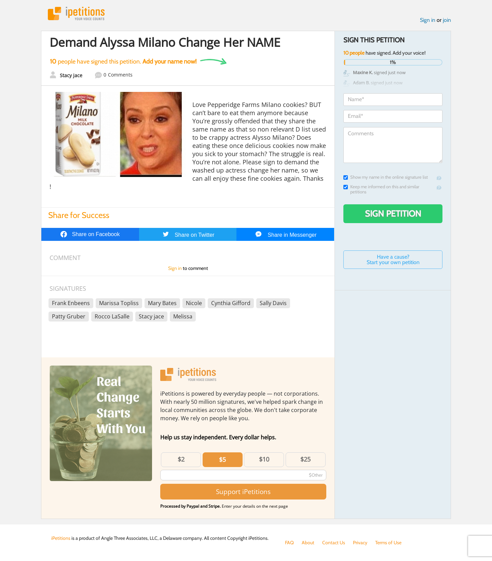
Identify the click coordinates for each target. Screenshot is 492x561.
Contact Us (333, 542)
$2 (181, 459)
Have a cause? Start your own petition (393, 259)
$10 (264, 459)
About (308, 542)
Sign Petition (393, 213)
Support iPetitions (243, 491)
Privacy (360, 542)
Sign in (427, 20)
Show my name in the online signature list (385, 177)
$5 (222, 459)
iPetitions (76, 13)
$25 (305, 459)
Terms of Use (388, 542)
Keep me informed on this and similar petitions (381, 189)
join (447, 20)
